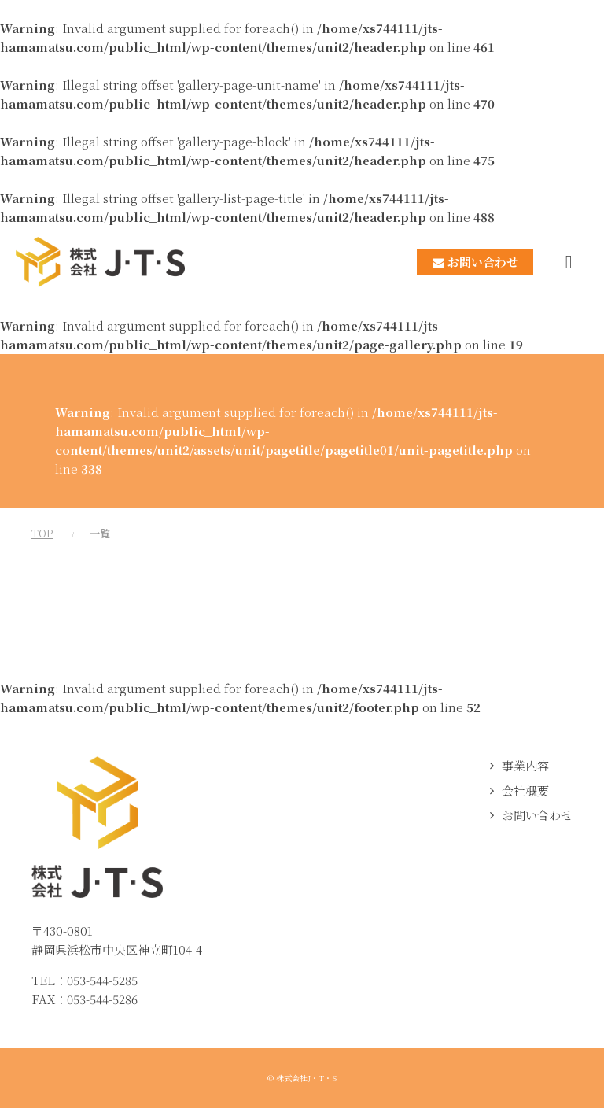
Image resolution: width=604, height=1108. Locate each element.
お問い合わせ (537, 815)
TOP (42, 533)
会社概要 (525, 790)
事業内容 (525, 765)
